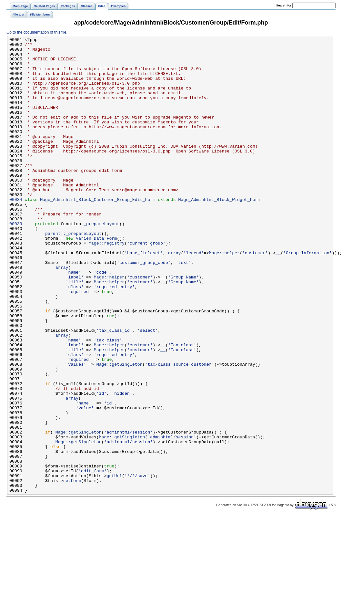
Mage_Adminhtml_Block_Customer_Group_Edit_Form (97, 232)
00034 (15, 232)
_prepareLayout (101, 261)
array (174, 296)
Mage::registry (107, 285)
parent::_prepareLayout (73, 273)
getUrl (114, 564)
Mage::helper (224, 296)
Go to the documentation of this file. (36, 32)
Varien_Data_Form (96, 279)
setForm (72, 569)
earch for (283, 5)
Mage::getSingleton (119, 430)
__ (278, 296)
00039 (15, 261)
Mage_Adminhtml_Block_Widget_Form (219, 232)
